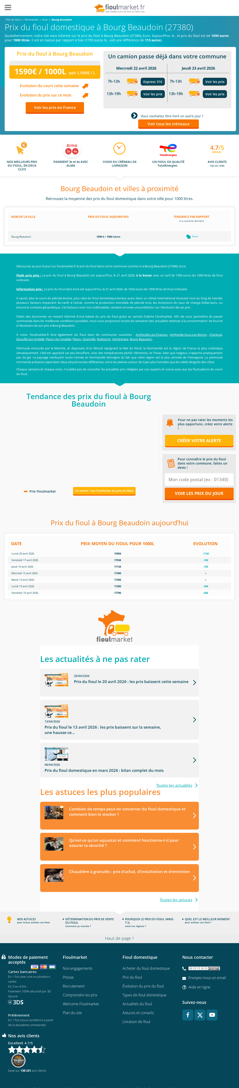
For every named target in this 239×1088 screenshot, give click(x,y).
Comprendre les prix (80, 977)
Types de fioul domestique (144, 977)
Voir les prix (152, 94)
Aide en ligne (199, 968)
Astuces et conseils (138, 994)
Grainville (89, 339)
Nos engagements (77, 950)
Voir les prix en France (55, 107)
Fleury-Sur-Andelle (58, 339)
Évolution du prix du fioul (143, 968)
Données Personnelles (150, 1070)
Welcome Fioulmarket (81, 985)
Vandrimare (120, 339)
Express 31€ (152, 81)
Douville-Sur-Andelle (30, 339)
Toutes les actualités (174, 767)
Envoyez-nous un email (207, 959)
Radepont (104, 339)
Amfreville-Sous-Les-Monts (188, 335)
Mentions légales (119, 1070)
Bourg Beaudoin (141, 339)
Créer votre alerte (199, 440)
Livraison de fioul (136, 1003)
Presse (68, 959)
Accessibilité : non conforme (203, 1071)
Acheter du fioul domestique (146, 950)
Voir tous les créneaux (169, 123)
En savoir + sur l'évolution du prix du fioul (104, 491)
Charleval (215, 335)
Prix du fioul (132, 959)
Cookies (174, 1070)
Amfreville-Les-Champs (151, 335)
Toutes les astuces (176, 882)
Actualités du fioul (137, 985)
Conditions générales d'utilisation (83, 1070)
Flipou (77, 339)
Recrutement (73, 968)
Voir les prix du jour (199, 493)
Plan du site (72, 994)
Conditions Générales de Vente (38, 1070)
